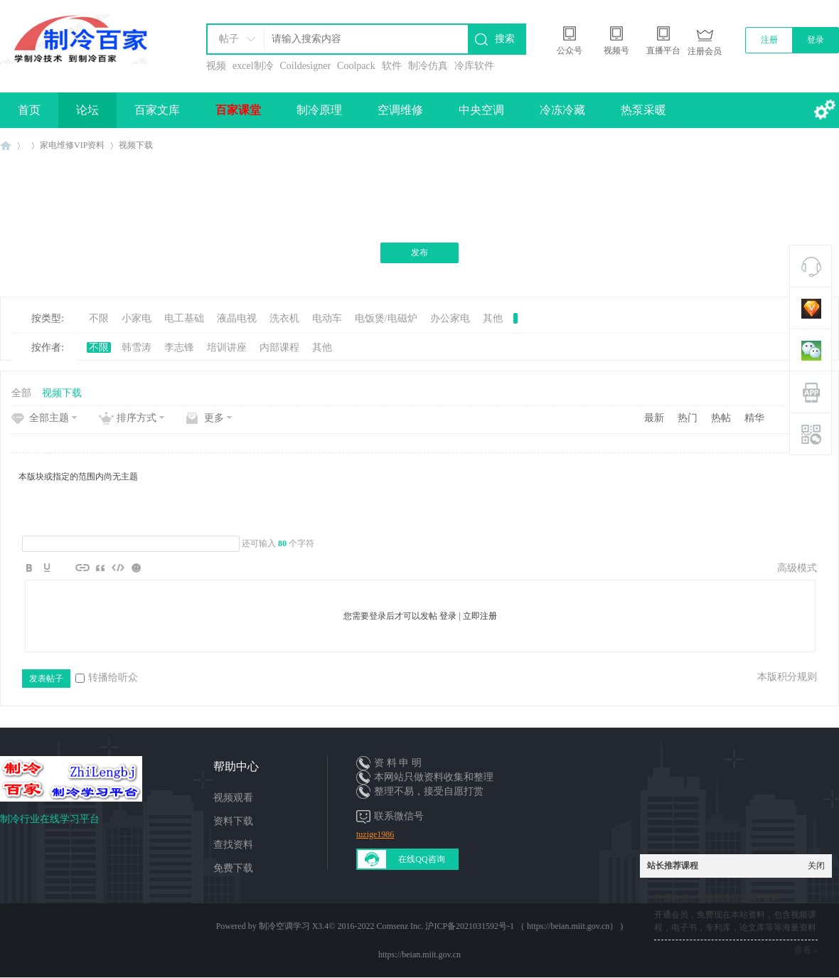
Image (65, 567)
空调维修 (400, 110)
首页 (29, 110)
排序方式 (136, 418)
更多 (214, 418)
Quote (100, 567)
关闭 (816, 866)
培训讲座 (227, 347)
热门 (688, 418)
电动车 (327, 318)
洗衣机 (284, 318)
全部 (21, 393)
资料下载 (233, 821)
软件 (392, 65)
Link (82, 567)
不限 (99, 318)
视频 (216, 65)
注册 (769, 40)
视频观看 (233, 797)
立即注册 (480, 616)
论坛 (87, 110)
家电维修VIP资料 (72, 145)
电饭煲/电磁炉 (386, 318)
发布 (419, 252)
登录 (815, 40)
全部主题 (49, 418)
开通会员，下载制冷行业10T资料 (716, 898)
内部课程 (279, 347)
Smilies (136, 567)
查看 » (806, 950)
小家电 (136, 318)
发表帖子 (46, 679)
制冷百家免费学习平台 (5, 145)
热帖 (721, 418)
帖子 (229, 38)
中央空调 (481, 110)
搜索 (505, 38)
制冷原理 (319, 110)
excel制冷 (253, 65)
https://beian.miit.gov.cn (419, 955)
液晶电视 (237, 318)
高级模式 (797, 568)
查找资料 (233, 844)
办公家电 (450, 318)
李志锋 (179, 347)
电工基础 (184, 318)
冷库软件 (474, 65)
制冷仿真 (428, 65)
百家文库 (157, 110)
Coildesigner (305, 65)
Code (118, 567)
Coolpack (356, 65)
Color (47, 567)
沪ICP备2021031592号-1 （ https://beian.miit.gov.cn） (521, 926)
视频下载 (136, 145)
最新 (654, 418)
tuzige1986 (375, 834)
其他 (493, 318)
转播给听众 (106, 677)
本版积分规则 (787, 676)
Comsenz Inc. (399, 926)
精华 (754, 418)
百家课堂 (238, 110)
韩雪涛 (136, 347)
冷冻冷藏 (562, 110)
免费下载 (233, 868)
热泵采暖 (643, 110)
